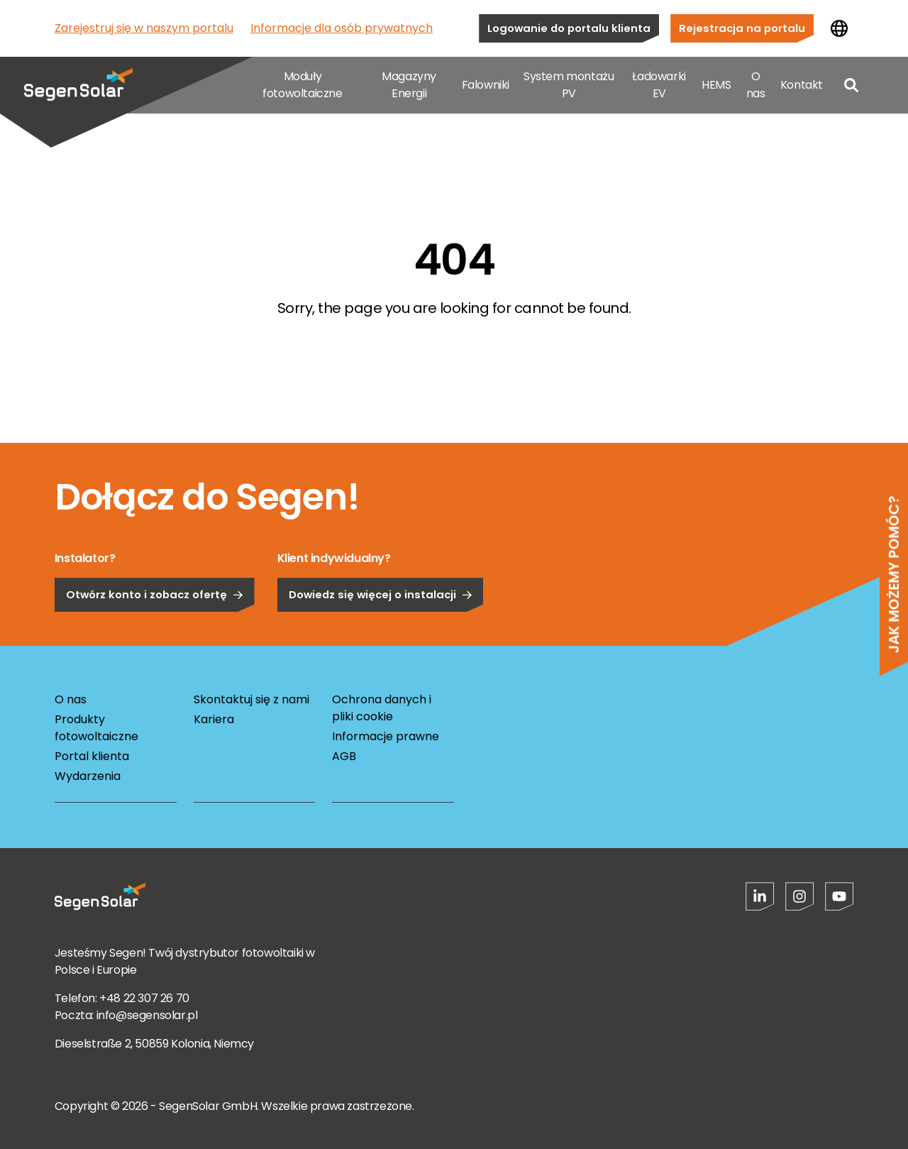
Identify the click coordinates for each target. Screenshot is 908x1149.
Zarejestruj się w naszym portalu (144, 28)
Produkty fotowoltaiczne (96, 727)
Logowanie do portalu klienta (568, 28)
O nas (755, 84)
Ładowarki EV (658, 84)
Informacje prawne (385, 736)
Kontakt (801, 85)
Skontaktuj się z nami (251, 699)
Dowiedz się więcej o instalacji (380, 627)
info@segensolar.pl (147, 1015)
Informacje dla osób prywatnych (341, 28)
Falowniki (485, 85)
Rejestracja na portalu (742, 28)
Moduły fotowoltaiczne (302, 84)
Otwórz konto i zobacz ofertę (154, 627)
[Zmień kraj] (839, 28)
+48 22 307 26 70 (144, 998)
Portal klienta (92, 756)
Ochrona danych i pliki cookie (381, 708)
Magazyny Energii (409, 84)
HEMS (716, 85)
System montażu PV (569, 84)
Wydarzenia (88, 776)
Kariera (214, 719)
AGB (344, 756)
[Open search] (851, 85)
